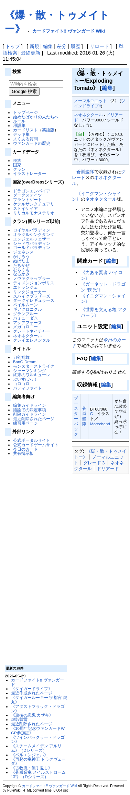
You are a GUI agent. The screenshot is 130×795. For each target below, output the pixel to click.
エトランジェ (25, 287)
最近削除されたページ (33, 418)
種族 (17, 160)
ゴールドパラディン (31, 247)
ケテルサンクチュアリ (33, 204)
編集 (48, 46)
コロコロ (21, 383)
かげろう (21, 256)
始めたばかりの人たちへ (35, 117)
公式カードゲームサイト (35, 444)
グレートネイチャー (31, 331)
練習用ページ (25, 423)
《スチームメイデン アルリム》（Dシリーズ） (36, 748)
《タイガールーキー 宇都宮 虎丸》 (39, 699)
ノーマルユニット (90, 100)
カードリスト (25, 130)
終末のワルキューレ (31, 374)
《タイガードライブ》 (31, 688)
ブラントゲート (27, 199)
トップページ (25, 112)
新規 (34, 46)
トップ (13, 46)
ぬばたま (21, 261)
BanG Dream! (25, 361)
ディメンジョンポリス (33, 283)
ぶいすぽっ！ (25, 379)
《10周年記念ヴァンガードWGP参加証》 (38, 730)
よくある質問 (25, 139)
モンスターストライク (33, 366)
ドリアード (108, 468)
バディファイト (27, 388)
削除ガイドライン (29, 414)
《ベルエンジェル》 (29, 754)
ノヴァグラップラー (31, 278)
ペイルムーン (25, 304)
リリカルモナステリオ (33, 213)
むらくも (21, 270)
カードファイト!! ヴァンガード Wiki (68, 31)
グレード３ (94, 462)
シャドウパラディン (31, 243)
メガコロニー (25, 326)
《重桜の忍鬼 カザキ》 (32, 715)
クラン (19, 169)
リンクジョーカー (29, 291)
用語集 (19, 125)
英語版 (48, 130)
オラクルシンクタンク (33, 234)
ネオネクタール (27, 335)
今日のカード (25, 449)
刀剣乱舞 (21, 357)
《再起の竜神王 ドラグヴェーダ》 (38, 761)
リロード (99, 46)
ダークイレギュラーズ (33, 300)
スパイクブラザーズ (31, 296)
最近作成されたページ (31, 693)
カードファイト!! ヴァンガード (37, 682)
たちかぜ (21, 265)
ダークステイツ (27, 195)
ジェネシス (23, 252)
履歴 (75, 46)
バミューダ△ (25, 318)
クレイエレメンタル (31, 340)
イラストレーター (29, 173)
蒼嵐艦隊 (85, 171)
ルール (19, 121)
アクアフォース (27, 322)
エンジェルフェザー (31, 239)
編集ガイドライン (29, 405)
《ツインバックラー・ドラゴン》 (38, 739)
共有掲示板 (23, 453)
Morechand (100, 424)
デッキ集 (21, 134)
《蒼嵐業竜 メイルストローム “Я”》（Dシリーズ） (38, 774)
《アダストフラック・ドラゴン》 (38, 708)
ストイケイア (25, 208)
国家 (17, 165)
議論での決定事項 (29, 409)
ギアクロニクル (27, 309)
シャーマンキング (29, 370)
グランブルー (25, 313)
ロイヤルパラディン (31, 230)
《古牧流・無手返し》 (31, 768)
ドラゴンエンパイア (31, 191)
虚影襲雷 (19, 719)
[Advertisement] (35, 560)
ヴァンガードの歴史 (31, 143)
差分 (61, 46)
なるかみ (21, 274)
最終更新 (30, 53)
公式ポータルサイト (31, 440)
